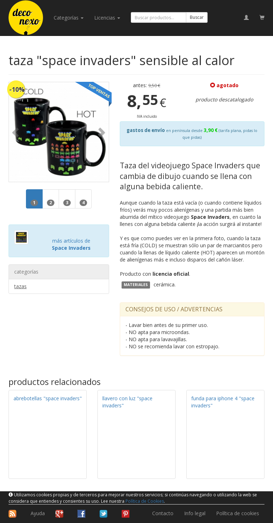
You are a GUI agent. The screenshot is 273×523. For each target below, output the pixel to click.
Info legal (194, 513)
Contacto (162, 513)
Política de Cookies (144, 501)
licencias (107, 17)
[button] (16, 132)
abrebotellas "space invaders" (48, 398)
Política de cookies (237, 513)
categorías (69, 17)
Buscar (197, 17)
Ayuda (38, 513)
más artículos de (71, 244)
